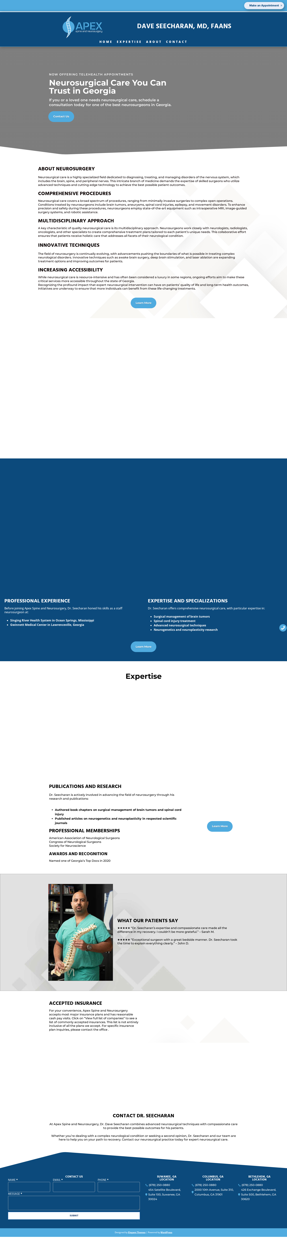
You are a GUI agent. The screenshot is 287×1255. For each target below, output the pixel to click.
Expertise (129, 42)
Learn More (143, 302)
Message (15, 1212)
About (154, 42)
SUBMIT (74, 1233)
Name (13, 1198)
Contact (177, 42)
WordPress (166, 1250)
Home (106, 42)
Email (58, 1198)
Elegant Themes (137, 1250)
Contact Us (60, 116)
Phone (103, 1198)
